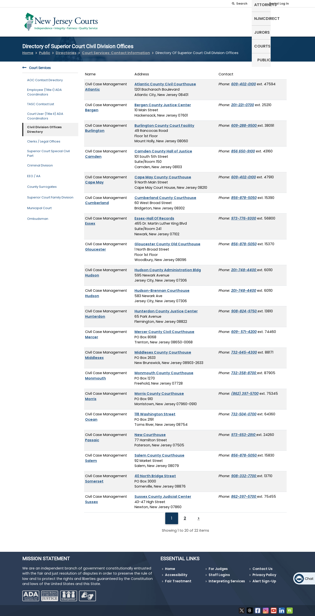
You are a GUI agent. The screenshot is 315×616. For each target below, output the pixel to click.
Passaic (92, 436)
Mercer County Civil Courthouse (164, 328)
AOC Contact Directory (45, 77)
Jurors (243, 21)
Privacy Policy (264, 575)
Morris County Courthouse (159, 390)
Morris (90, 395)
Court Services (36, 65)
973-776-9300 (243, 215)
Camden (93, 153)
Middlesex (94, 354)
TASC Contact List (40, 101)
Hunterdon (95, 313)
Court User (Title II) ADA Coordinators (45, 113)
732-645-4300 (244, 349)
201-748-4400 (244, 267)
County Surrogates (42, 184)
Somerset (94, 478)
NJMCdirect (217, 21)
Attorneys (189, 21)
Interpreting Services (227, 581)
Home (27, 49)
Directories (66, 49)
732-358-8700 (244, 370)
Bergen (91, 107)
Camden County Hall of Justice (163, 148)
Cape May (94, 179)
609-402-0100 (243, 81)
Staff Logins (219, 575)
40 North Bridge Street (155, 473)
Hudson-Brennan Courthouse (161, 287)
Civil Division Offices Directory (44, 126)
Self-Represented (155, 21)
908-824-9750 (244, 308)
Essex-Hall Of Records (154, 215)
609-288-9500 (244, 122)
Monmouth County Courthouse (163, 370)
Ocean (91, 416)
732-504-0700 (243, 411)
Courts (264, 21)
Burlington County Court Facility (164, 122)
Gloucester (95, 246)
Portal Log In (279, 3)
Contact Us (262, 569)
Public (283, 21)
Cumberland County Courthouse (165, 194)
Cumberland (97, 199)
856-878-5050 (244, 194)
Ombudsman (37, 215)
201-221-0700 (242, 101)
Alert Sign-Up (264, 581)
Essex (90, 220)
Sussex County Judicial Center (162, 493)
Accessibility (176, 575)
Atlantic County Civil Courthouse (165, 81)
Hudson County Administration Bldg (167, 267)
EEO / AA (33, 173)
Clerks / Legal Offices (43, 138)
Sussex (91, 498)
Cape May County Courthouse (162, 174)
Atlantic (92, 86)
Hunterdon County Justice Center (166, 308)
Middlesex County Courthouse (162, 349)
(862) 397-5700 (245, 390)
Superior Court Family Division (50, 194)
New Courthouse (150, 431)
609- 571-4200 (244, 328)
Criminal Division (40, 162)
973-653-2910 (243, 431)
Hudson (92, 272)
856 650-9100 (243, 148)
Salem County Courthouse (159, 452)
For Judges (218, 569)
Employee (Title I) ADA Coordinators (44, 89)
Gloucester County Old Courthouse (167, 241)
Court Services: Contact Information (116, 49)
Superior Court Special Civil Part (48, 150)
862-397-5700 (244, 493)
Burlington (94, 127)
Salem (91, 457)
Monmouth (95, 375)
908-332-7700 (244, 473)
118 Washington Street (154, 411)
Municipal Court (39, 205)
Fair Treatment (178, 581)
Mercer (91, 334)
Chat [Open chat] (309, 578)
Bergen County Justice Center (162, 101)
